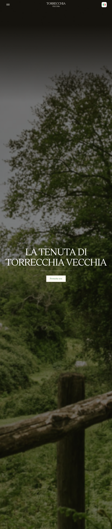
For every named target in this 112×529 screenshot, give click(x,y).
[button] (104, 4)
